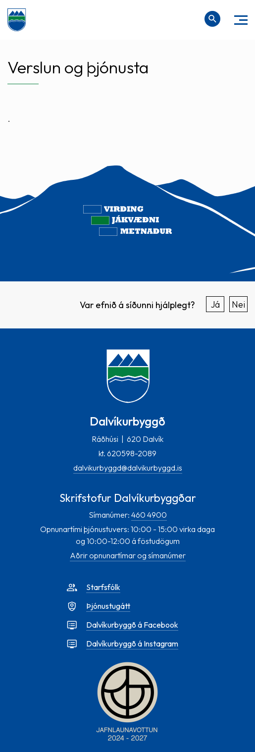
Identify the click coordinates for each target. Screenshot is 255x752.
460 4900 (149, 515)
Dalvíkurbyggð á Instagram (132, 643)
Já (215, 304)
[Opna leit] (212, 19)
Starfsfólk (103, 587)
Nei (238, 304)
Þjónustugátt (108, 606)
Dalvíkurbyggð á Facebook (132, 625)
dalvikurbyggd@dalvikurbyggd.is (127, 468)
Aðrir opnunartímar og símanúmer (128, 555)
